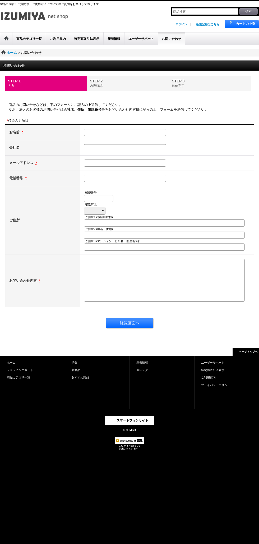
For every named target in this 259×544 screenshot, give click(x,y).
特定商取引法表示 (212, 370)
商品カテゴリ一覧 (18, 377)
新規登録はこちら (207, 24)
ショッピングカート (20, 370)
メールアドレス (21, 163)
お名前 (15, 132)
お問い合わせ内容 (23, 281)
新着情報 (142, 362)
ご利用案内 (208, 377)
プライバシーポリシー (215, 385)
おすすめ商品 (80, 377)
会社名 (14, 147)
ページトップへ (248, 351)
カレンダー (143, 370)
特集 (74, 362)
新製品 (76, 370)
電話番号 (16, 178)
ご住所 (14, 220)
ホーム (11, 362)
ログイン (181, 24)
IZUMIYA (130, 430)
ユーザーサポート (212, 362)
